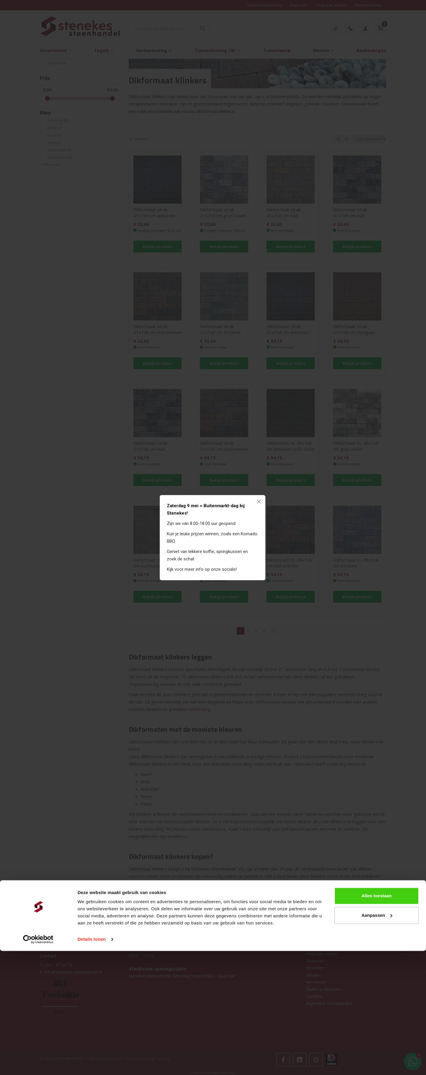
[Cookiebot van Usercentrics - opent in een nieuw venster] (38, 1063)
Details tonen (92, 1063)
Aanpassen (377, 1039)
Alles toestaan (377, 1019)
